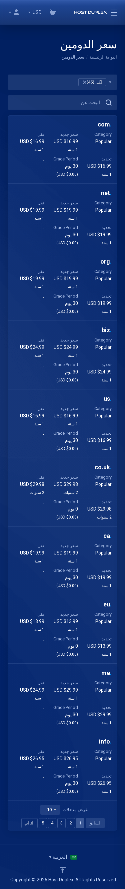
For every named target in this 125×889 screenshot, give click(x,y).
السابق (95, 822)
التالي (29, 822)
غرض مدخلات (64, 810)
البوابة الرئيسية (103, 57)
